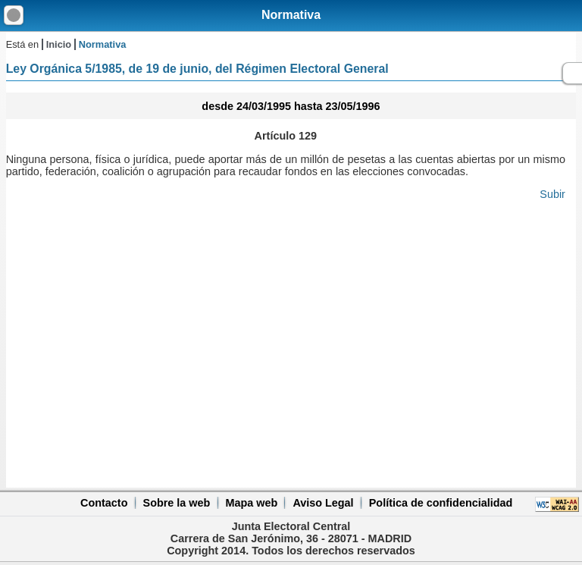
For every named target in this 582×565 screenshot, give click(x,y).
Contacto (103, 503)
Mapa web (251, 503)
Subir (552, 194)
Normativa (291, 14)
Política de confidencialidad (441, 503)
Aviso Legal (323, 503)
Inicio (58, 44)
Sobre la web (177, 503)
